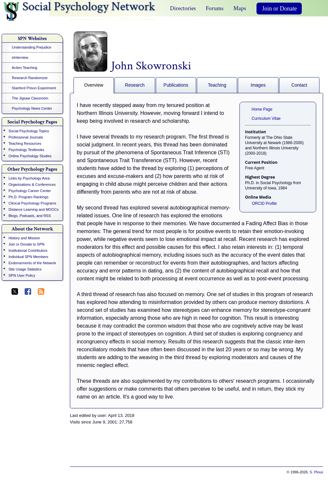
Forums (214, 8)
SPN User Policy (22, 275)
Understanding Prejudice (31, 47)
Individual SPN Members (28, 257)
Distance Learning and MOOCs (34, 209)
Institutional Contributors (28, 250)
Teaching (217, 85)
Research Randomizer (30, 78)
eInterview (20, 57)
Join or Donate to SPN (26, 244)
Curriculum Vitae (266, 118)
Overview (93, 85)
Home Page (262, 109)
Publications (176, 85)
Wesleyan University (137, 19)
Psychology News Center (32, 108)
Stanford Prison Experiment (34, 88)
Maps (239, 8)
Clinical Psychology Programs (32, 203)
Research (135, 85)
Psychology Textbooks (26, 150)
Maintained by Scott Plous (93, 19)
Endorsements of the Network (32, 263)
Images (258, 85)
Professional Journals (26, 137)
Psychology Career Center (30, 191)
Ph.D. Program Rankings (29, 197)
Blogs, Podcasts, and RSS (30, 216)
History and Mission (24, 238)
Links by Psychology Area (29, 178)
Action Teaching (24, 68)
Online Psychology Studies (30, 156)
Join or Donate (279, 8)
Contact (299, 85)
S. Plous (316, 472)
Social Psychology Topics (29, 131)
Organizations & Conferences (32, 184)
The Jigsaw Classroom (30, 98)
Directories (183, 8)
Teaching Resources (25, 143)
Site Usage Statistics (25, 269)
